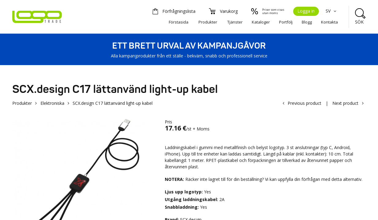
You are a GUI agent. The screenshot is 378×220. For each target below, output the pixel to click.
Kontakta (329, 22)
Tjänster (235, 22)
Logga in (306, 11)
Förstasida (178, 22)
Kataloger (261, 22)
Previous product (304, 103)
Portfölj (286, 22)
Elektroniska (52, 103)
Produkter (207, 22)
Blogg (307, 22)
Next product (345, 103)
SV (332, 11)
